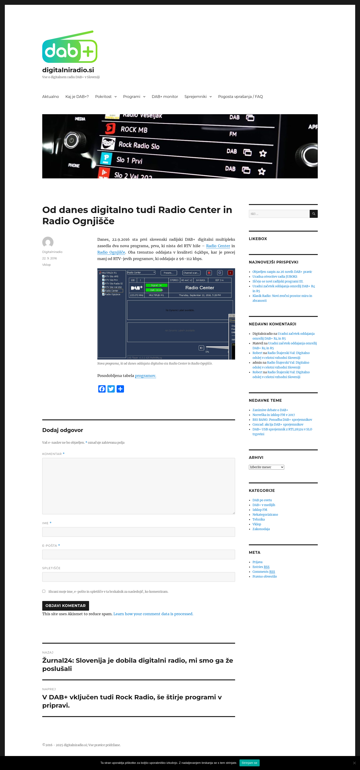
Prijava (257, 562)
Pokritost (103, 96)
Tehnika (259, 519)
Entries (261, 567)
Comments (264, 572)
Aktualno (50, 96)
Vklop (46, 264)
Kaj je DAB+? (77, 96)
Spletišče (51, 568)
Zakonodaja (261, 529)
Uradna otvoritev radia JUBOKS (275, 277)
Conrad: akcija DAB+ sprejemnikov (278, 425)
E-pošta (51, 546)
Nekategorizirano (265, 515)
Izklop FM (260, 510)
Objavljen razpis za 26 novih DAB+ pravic (282, 272)
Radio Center (218, 246)
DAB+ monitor (165, 96)
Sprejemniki (196, 96)
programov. (145, 375)
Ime (47, 523)
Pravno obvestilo (265, 577)
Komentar (53, 454)
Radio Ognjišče (111, 252)
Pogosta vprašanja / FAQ (240, 96)
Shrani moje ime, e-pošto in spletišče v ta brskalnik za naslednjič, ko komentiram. (108, 592)
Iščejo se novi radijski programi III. (278, 281)
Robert (257, 353)
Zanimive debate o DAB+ (270, 410)
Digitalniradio (52, 252)
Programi (131, 96)
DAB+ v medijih (264, 505)
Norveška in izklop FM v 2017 (274, 415)
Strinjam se (249, 762)
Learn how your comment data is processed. (153, 614)
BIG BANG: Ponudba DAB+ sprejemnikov (282, 420)
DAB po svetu (262, 500)
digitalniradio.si (68, 70)
